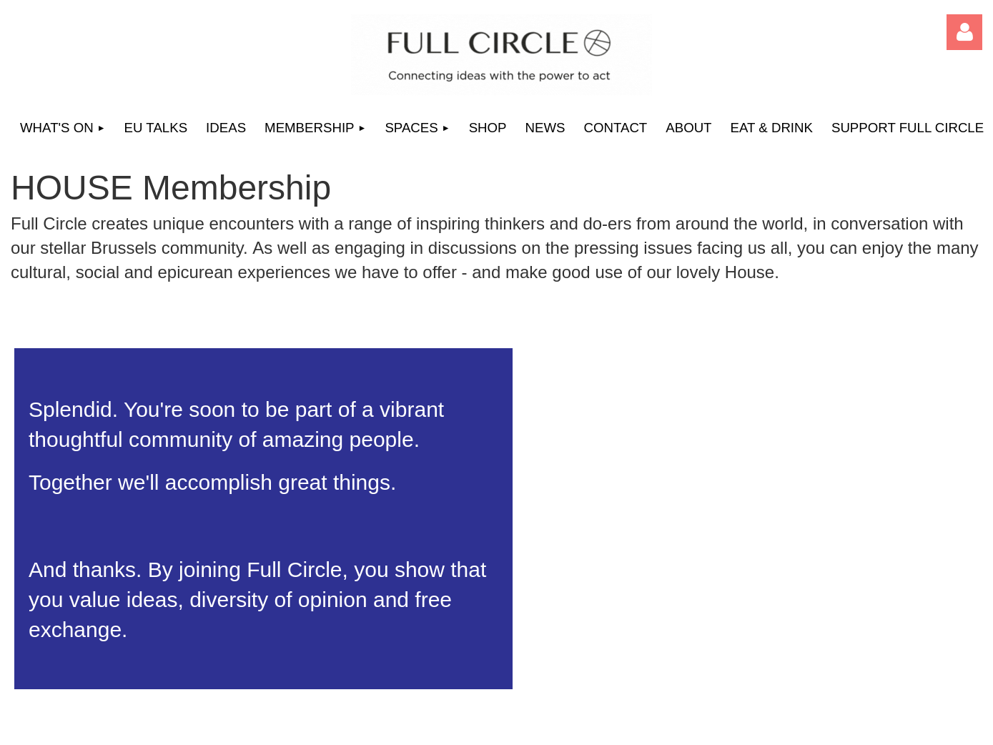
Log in (964, 32)
